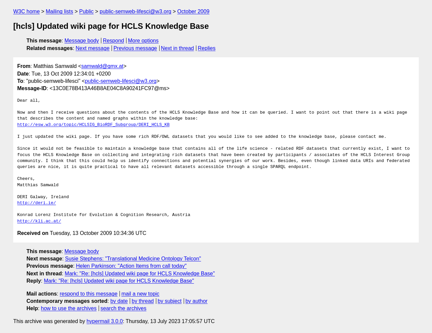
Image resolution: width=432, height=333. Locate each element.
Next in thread (177, 48)
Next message (93, 48)
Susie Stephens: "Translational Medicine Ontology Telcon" (133, 258)
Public (86, 11)
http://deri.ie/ (36, 203)
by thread (143, 301)
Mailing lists (59, 11)
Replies (207, 48)
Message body (82, 40)
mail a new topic (140, 294)
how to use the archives (69, 308)
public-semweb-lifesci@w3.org (135, 11)
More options (143, 40)
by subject (169, 301)
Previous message (135, 48)
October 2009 (193, 11)
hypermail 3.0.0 (104, 321)
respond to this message (88, 294)
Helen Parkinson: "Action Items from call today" (131, 266)
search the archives (124, 308)
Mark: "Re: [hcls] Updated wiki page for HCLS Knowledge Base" (140, 273)
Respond (113, 40)
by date (118, 301)
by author (196, 301)
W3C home (26, 11)
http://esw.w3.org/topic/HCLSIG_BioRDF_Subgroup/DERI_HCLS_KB (93, 125)
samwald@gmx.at (102, 66)
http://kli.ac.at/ (39, 221)
